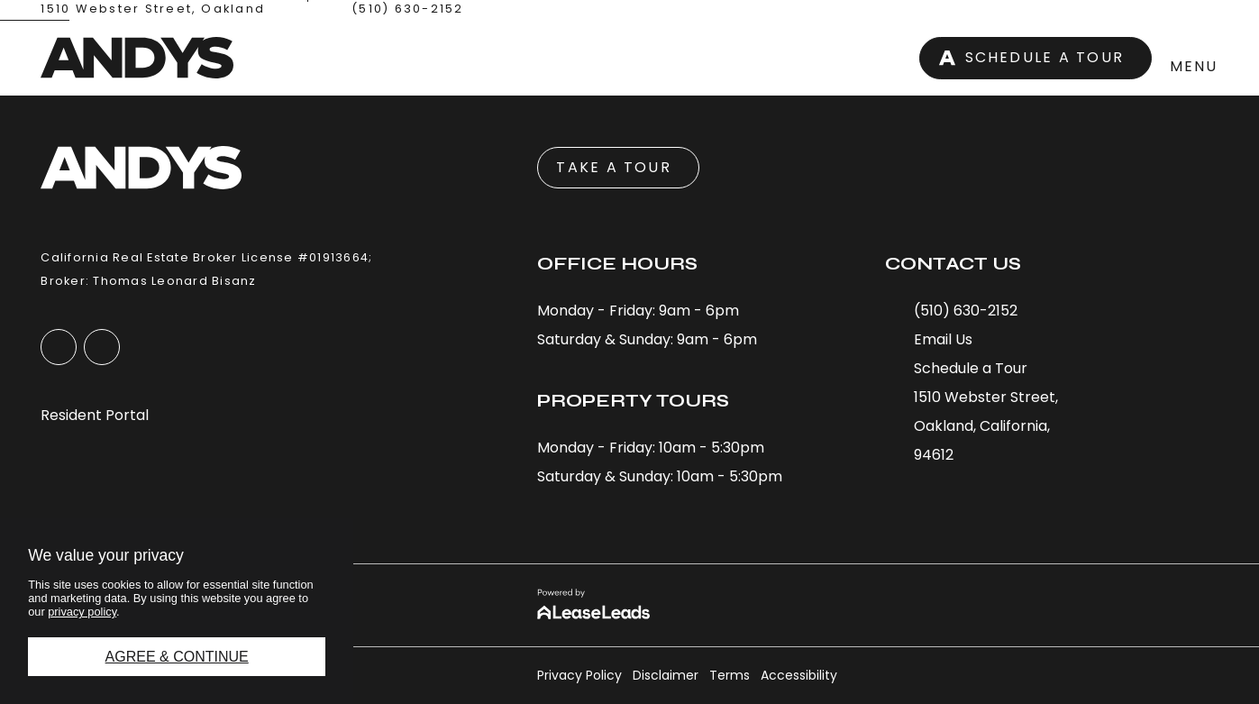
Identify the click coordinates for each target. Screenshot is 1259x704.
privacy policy (82, 611)
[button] (1101, 58)
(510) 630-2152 (407, 8)
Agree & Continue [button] (177, 656)
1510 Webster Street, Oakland (153, 8)
